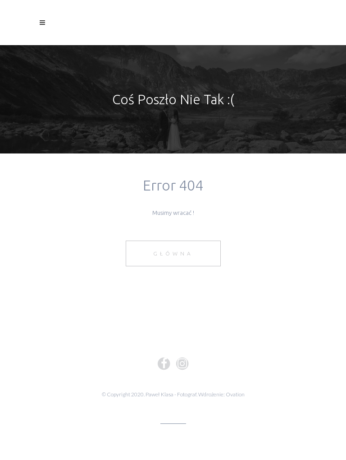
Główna (173, 253)
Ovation (235, 394)
